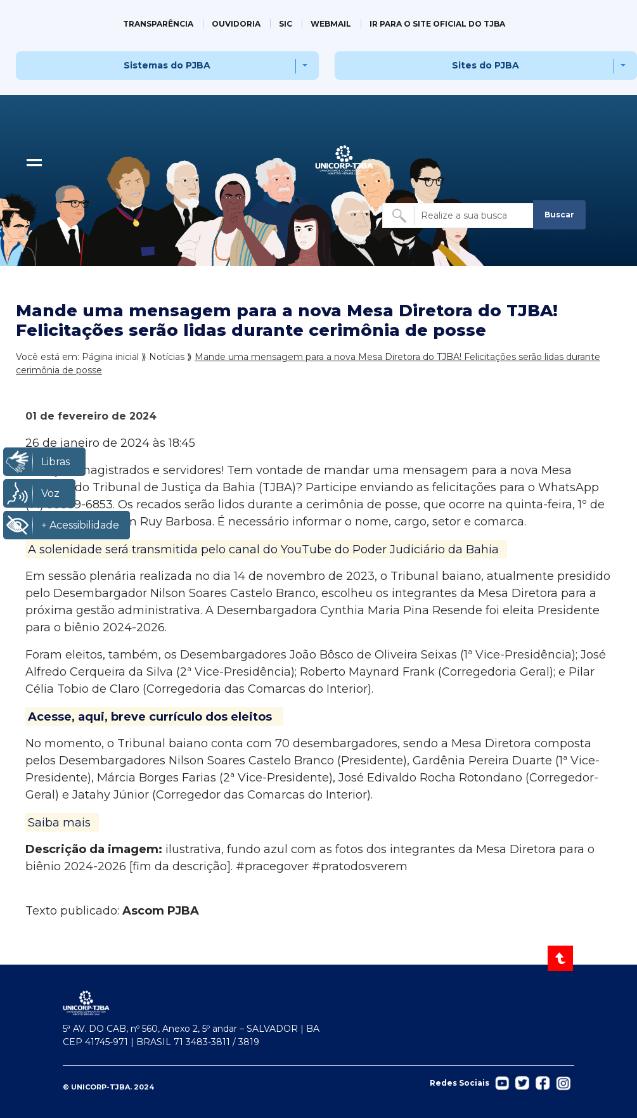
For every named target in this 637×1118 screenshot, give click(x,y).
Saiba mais (59, 822)
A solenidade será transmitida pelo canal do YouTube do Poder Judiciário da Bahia (263, 549)
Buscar (559, 214)
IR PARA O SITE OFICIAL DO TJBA (437, 24)
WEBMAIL (331, 24)
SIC (285, 24)
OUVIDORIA (236, 24)
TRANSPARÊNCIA (158, 24)
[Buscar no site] (459, 215)
